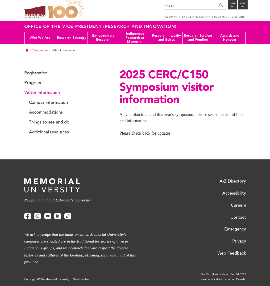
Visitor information (42, 92)
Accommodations (46, 112)
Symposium (40, 50)
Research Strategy (71, 38)
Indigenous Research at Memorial (134, 38)
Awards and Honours (229, 38)
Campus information (48, 102)
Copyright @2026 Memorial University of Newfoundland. (57, 279)
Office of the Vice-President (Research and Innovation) (100, 26)
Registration (36, 73)
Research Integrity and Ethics (166, 38)
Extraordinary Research (103, 38)
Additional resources (49, 132)
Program (32, 82)
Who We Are (40, 38)
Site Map (206, 274)
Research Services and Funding (198, 38)
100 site (67, 9)
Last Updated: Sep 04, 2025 (229, 274)
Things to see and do (49, 122)
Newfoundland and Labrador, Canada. (223, 279)
